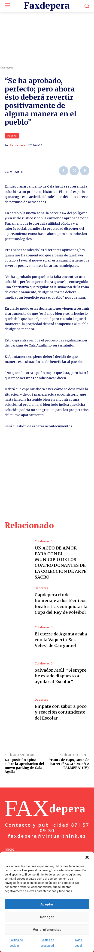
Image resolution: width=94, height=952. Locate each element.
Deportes (41, 588)
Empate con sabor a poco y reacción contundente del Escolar (61, 712)
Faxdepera (17, 145)
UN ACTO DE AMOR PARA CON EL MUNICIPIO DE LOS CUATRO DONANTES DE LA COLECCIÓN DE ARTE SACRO (61, 562)
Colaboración (44, 541)
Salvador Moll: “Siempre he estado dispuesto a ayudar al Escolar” (60, 675)
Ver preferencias (47, 930)
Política (12, 135)
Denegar (47, 917)
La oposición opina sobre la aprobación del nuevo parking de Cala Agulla (24, 765)
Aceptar (47, 904)
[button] (87, 857)
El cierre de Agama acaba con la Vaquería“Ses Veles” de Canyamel (61, 639)
